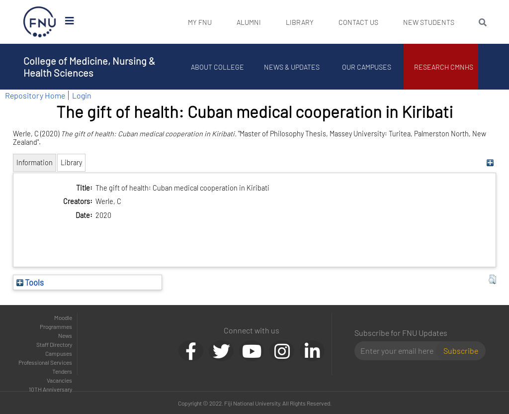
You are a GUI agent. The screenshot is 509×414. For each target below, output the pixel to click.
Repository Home (35, 95)
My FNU (200, 22)
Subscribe (460, 350)
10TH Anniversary (50, 389)
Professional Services (45, 362)
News (65, 335)
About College (217, 67)
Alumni (249, 22)
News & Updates (292, 67)
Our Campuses (366, 67)
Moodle (63, 317)
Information (34, 162)
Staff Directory (54, 344)
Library (300, 22)
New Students (428, 22)
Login (81, 95)
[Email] (399, 350)
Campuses (58, 353)
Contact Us (358, 22)
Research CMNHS (443, 67)
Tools (30, 282)
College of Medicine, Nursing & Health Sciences (89, 67)
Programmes (56, 326)
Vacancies (59, 380)
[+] (490, 162)
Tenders (62, 371)
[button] (492, 280)
